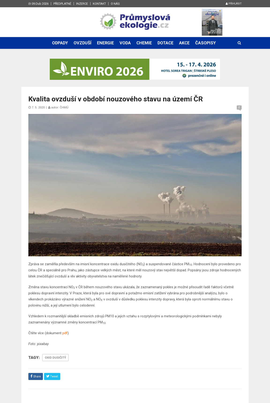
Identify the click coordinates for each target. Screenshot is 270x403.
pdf (65, 333)
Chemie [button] (144, 42)
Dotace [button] (165, 42)
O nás (115, 3)
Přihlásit (234, 3)
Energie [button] (105, 42)
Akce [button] (184, 42)
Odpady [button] (60, 42)
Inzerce (82, 3)
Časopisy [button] (205, 42)
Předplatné (62, 3)
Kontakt (99, 3)
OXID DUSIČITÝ (55, 357)
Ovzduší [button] (82, 42)
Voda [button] (125, 42)
